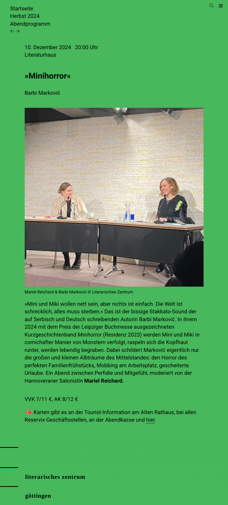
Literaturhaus (40, 55)
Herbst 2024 (25, 16)
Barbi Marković (42, 93)
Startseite (21, 9)
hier (150, 420)
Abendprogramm (30, 24)
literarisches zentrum (55, 477)
